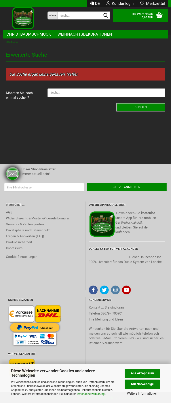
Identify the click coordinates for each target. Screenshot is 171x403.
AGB (9, 212)
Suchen (141, 107)
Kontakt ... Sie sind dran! (107, 307)
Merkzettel (152, 3)
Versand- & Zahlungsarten (25, 224)
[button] (95, 3)
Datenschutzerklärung (90, 393)
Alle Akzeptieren (142, 373)
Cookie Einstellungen (21, 257)
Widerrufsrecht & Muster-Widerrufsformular (37, 218)
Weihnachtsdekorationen (84, 34)
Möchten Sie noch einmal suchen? (19, 95)
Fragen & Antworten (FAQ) (25, 236)
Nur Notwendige (142, 384)
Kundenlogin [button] (120, 3)
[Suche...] (53, 15)
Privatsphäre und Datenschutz (28, 230)
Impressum (14, 248)
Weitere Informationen (142, 393)
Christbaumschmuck (28, 34)
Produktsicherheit (19, 242)
